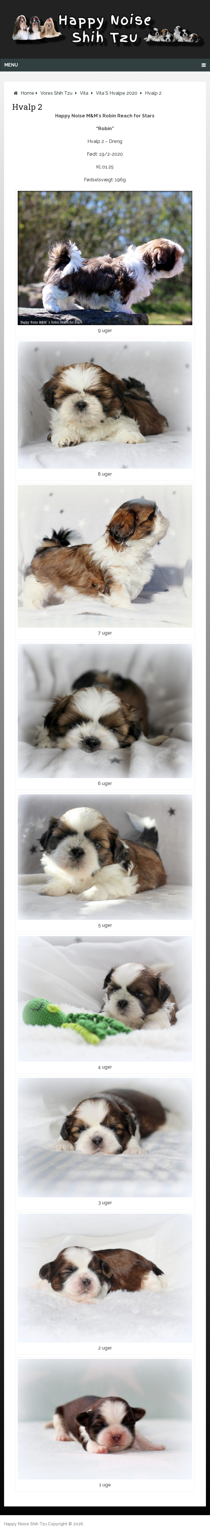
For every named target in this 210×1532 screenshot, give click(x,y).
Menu (11, 65)
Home (27, 93)
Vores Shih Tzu (56, 93)
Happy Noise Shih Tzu (25, 1524)
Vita (84, 93)
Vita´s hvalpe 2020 (116, 93)
